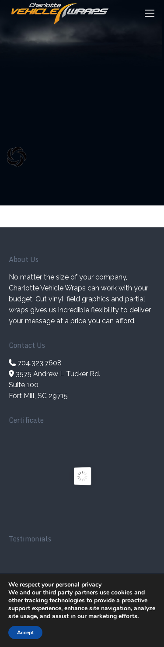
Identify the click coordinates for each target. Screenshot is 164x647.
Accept (25, 632)
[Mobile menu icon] (149, 13)
